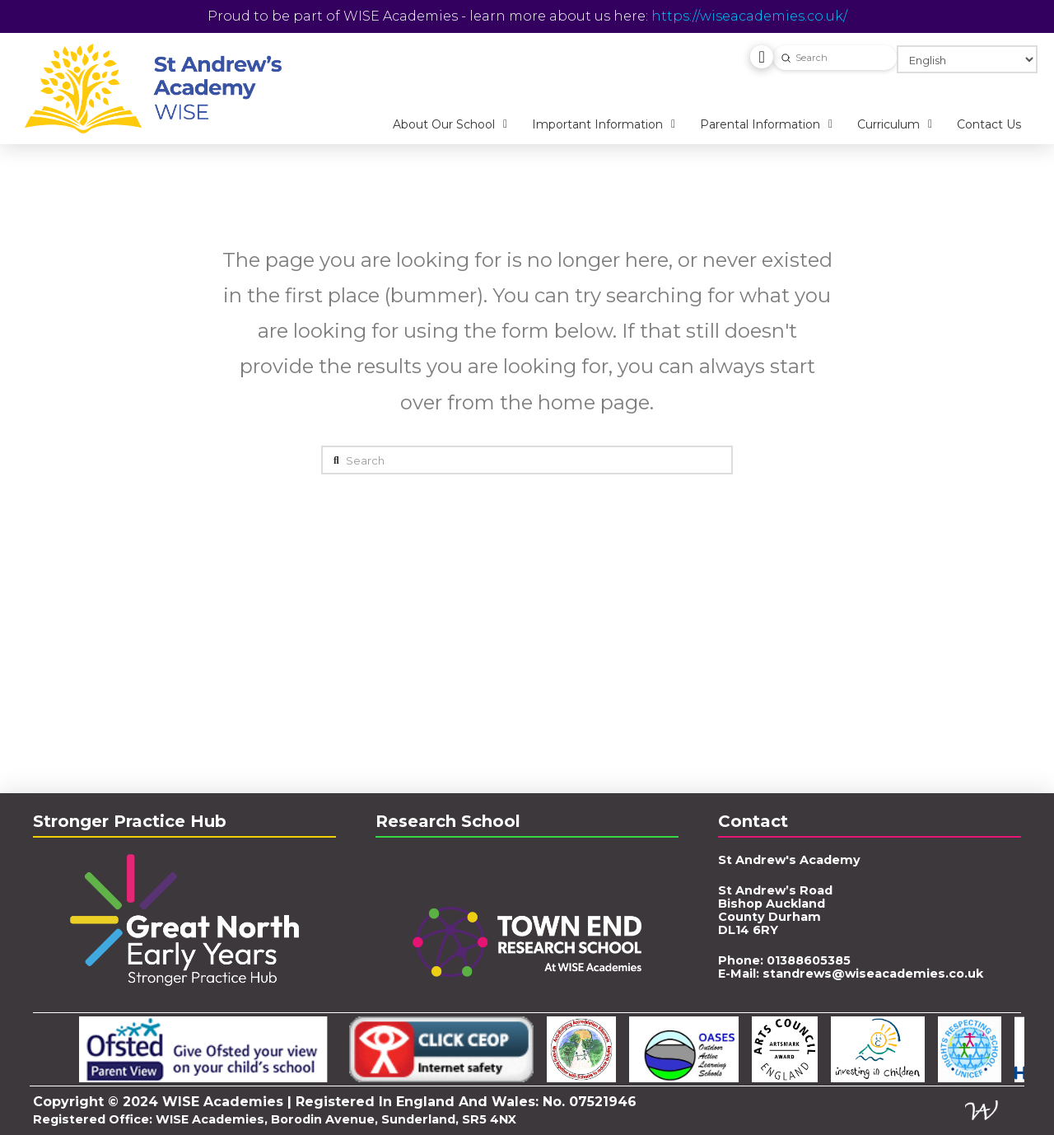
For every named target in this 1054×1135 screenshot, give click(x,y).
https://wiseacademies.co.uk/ (749, 16)
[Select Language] (967, 59)
